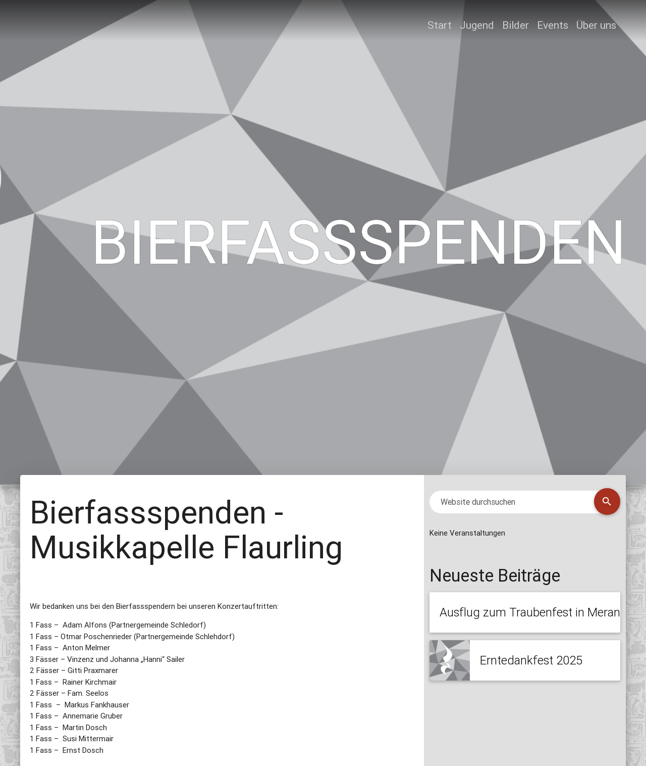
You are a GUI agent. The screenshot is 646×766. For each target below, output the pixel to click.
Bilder (515, 25)
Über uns (596, 25)
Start (439, 25)
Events (552, 25)
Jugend (477, 25)
